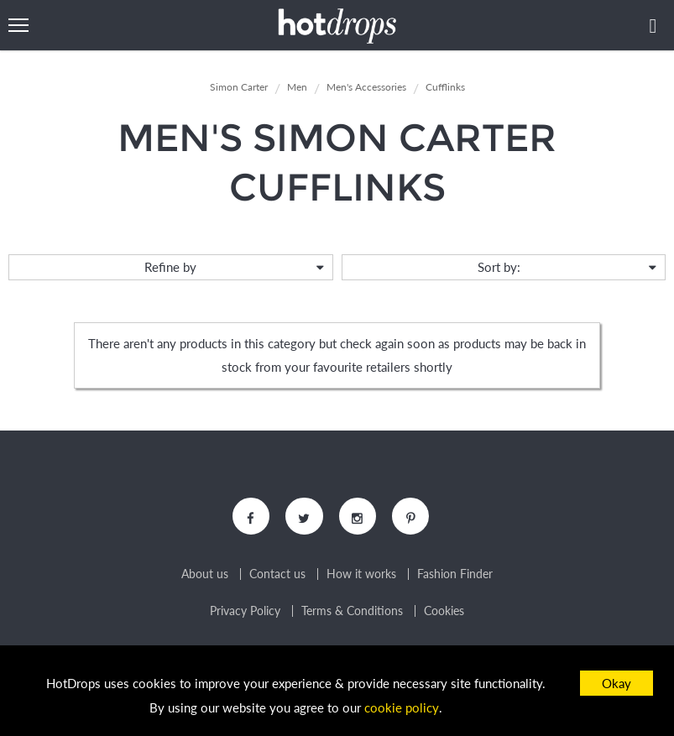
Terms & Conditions (352, 612)
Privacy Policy (245, 612)
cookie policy (402, 707)
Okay (616, 683)
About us (204, 575)
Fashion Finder (455, 575)
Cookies (444, 612)
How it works (361, 575)
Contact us (277, 575)
